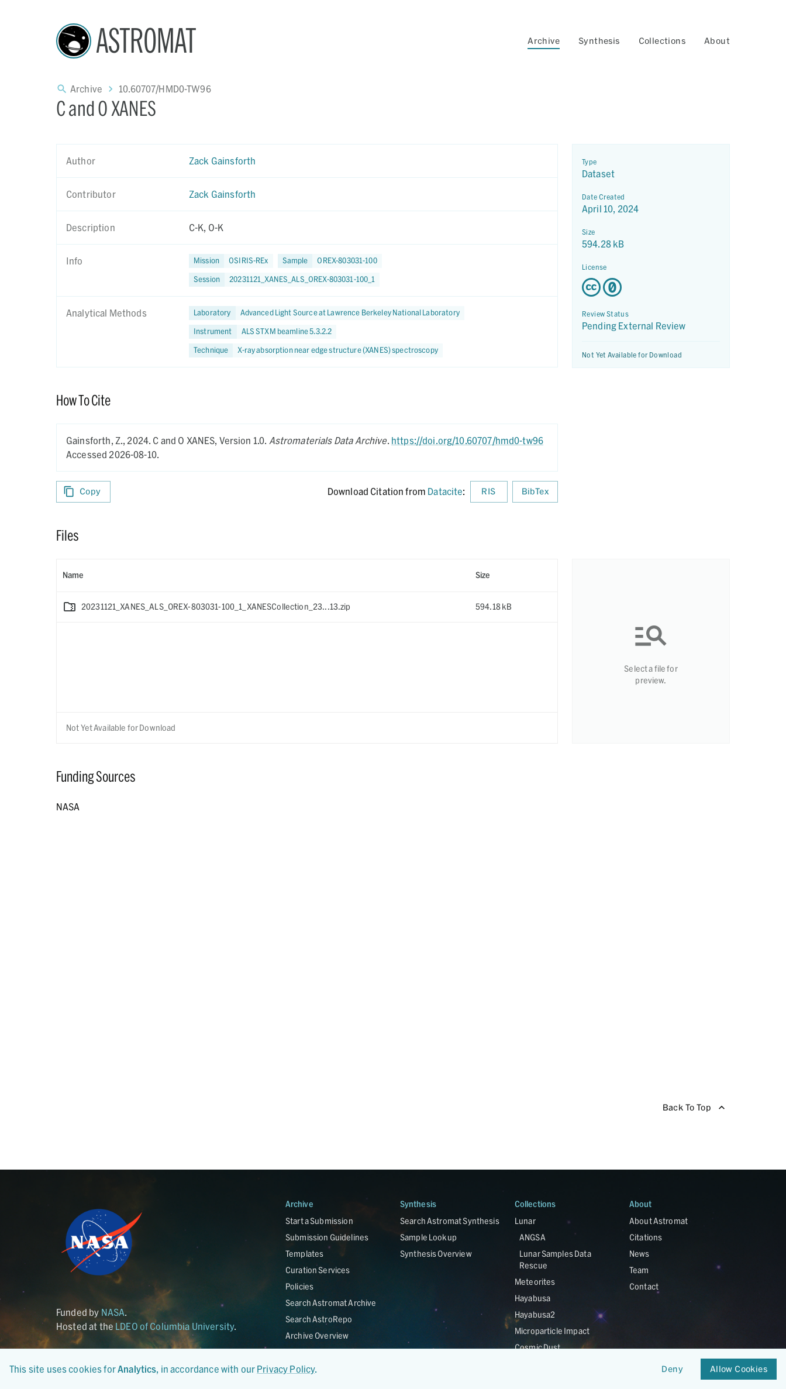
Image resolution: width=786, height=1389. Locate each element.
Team (639, 1270)
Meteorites (535, 1282)
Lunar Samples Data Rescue (555, 1259)
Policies (299, 1286)
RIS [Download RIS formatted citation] (489, 492)
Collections (662, 41)
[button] (330, 261)
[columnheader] (263, 575)
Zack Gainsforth (222, 160)
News (639, 1254)
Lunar (525, 1221)
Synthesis (599, 41)
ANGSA (532, 1237)
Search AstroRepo (318, 1319)
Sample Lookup (428, 1237)
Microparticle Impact (552, 1331)
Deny (672, 1369)
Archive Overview (317, 1335)
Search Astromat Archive (330, 1303)
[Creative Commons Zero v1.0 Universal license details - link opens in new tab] (651, 287)
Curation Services (317, 1270)
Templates (304, 1254)
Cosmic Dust (538, 1347)
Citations (645, 1237)
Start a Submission (319, 1221)
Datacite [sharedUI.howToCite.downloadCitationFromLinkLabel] (445, 491)
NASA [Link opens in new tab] (113, 1312)
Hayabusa (532, 1298)
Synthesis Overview (436, 1254)
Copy (83, 492)
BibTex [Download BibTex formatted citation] (535, 492)
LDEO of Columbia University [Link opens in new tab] (174, 1326)
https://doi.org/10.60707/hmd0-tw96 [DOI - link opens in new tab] (467, 440)
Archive (544, 41)
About (717, 41)
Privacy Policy (286, 1368)
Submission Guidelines (326, 1237)
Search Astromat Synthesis (449, 1221)
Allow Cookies (739, 1369)
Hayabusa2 (535, 1314)
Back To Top (694, 1108)
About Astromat (658, 1221)
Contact (644, 1286)
